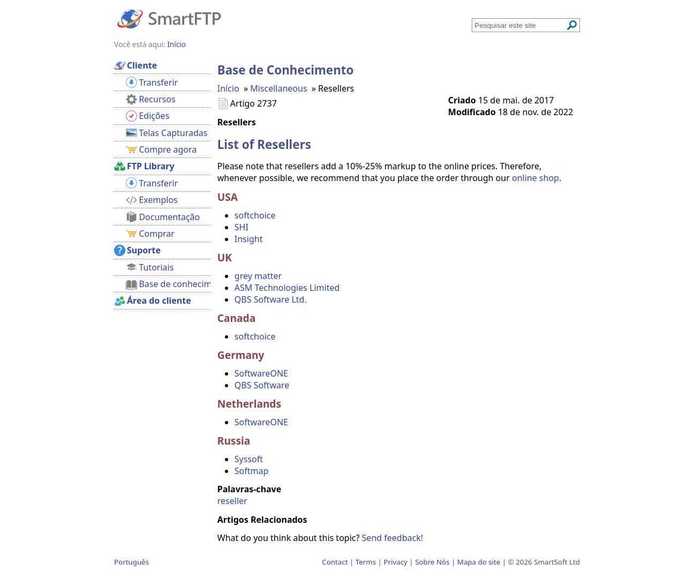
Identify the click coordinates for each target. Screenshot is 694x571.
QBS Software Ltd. (271, 299)
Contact (335, 562)
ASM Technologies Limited (287, 288)
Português (131, 562)
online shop (535, 178)
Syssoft (249, 459)
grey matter (258, 276)
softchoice (255, 215)
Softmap (252, 471)
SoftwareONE (261, 373)
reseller (232, 501)
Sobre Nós (432, 562)
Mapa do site (479, 562)
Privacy (395, 562)
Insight (249, 239)
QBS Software (262, 385)
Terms (366, 562)
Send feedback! (392, 538)
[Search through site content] (519, 25)
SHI (241, 227)
